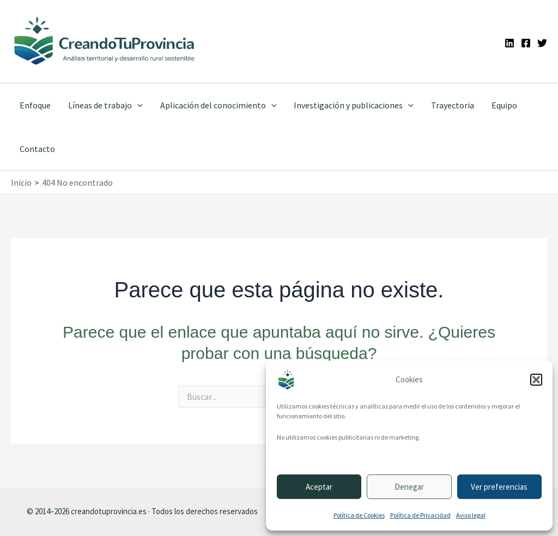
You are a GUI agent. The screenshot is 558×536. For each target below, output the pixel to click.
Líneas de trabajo (105, 105)
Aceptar (319, 487)
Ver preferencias (499, 487)
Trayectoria (452, 105)
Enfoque (35, 105)
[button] (536, 379)
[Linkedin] (509, 43)
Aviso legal (471, 515)
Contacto (37, 148)
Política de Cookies (359, 515)
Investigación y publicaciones (354, 105)
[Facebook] (526, 43)
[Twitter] (542, 43)
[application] (137, 105)
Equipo (504, 105)
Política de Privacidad (420, 515)
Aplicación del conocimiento (218, 105)
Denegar (409, 487)
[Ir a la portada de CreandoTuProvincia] (105, 41)
